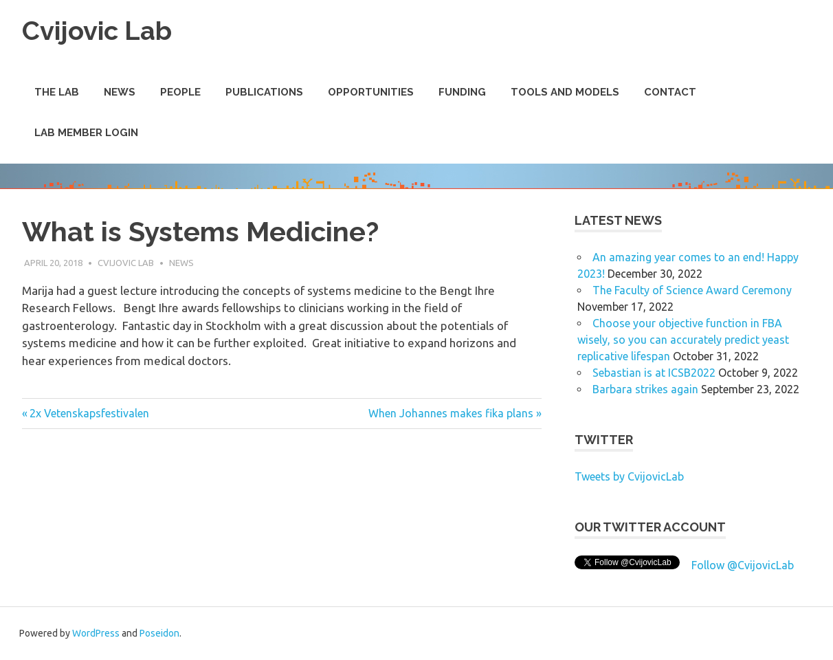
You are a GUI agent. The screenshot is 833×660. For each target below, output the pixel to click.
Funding (462, 92)
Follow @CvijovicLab (742, 565)
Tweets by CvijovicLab (629, 476)
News (119, 92)
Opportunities (371, 92)
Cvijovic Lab (97, 30)
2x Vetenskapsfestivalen (89, 413)
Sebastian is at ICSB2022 (653, 372)
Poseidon (159, 633)
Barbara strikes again (645, 389)
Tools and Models (565, 92)
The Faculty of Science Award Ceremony (692, 290)
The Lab (56, 92)
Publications (264, 92)
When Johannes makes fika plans (450, 413)
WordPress (96, 633)
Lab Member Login (86, 132)
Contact (670, 92)
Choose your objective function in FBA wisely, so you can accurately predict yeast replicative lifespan (683, 339)
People (180, 92)
